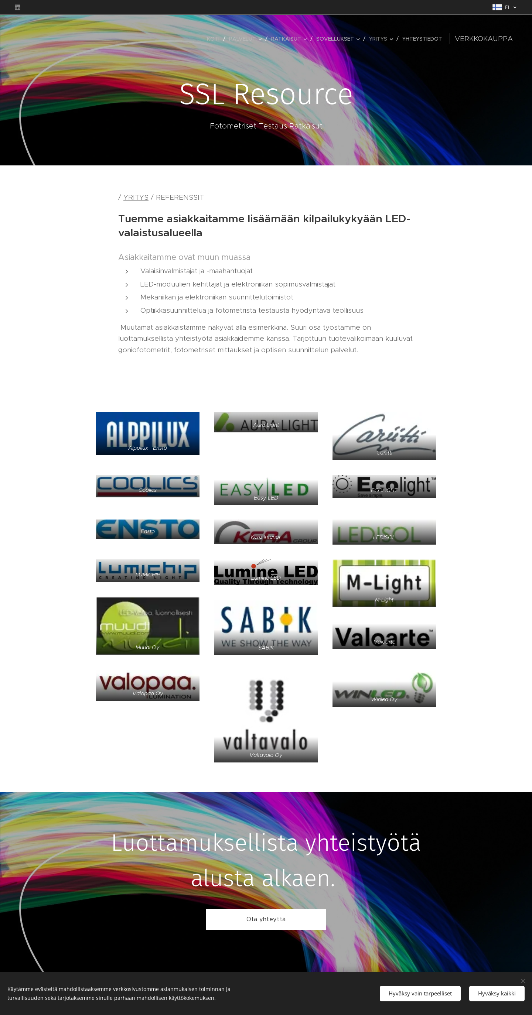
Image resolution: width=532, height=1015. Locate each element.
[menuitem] (215, 39)
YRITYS (136, 197)
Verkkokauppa (484, 38)
